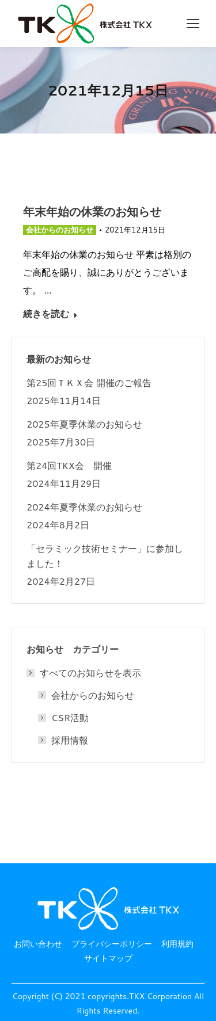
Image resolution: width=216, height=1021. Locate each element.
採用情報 (69, 740)
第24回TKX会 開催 (69, 465)
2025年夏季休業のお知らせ (84, 424)
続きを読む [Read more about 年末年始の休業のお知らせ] (50, 313)
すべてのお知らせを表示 (84, 672)
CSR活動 (70, 717)
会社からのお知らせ (59, 230)
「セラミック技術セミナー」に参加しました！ (104, 556)
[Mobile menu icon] (192, 23)
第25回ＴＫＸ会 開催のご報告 (88, 382)
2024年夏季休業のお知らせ (84, 507)
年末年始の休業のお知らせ (92, 211)
